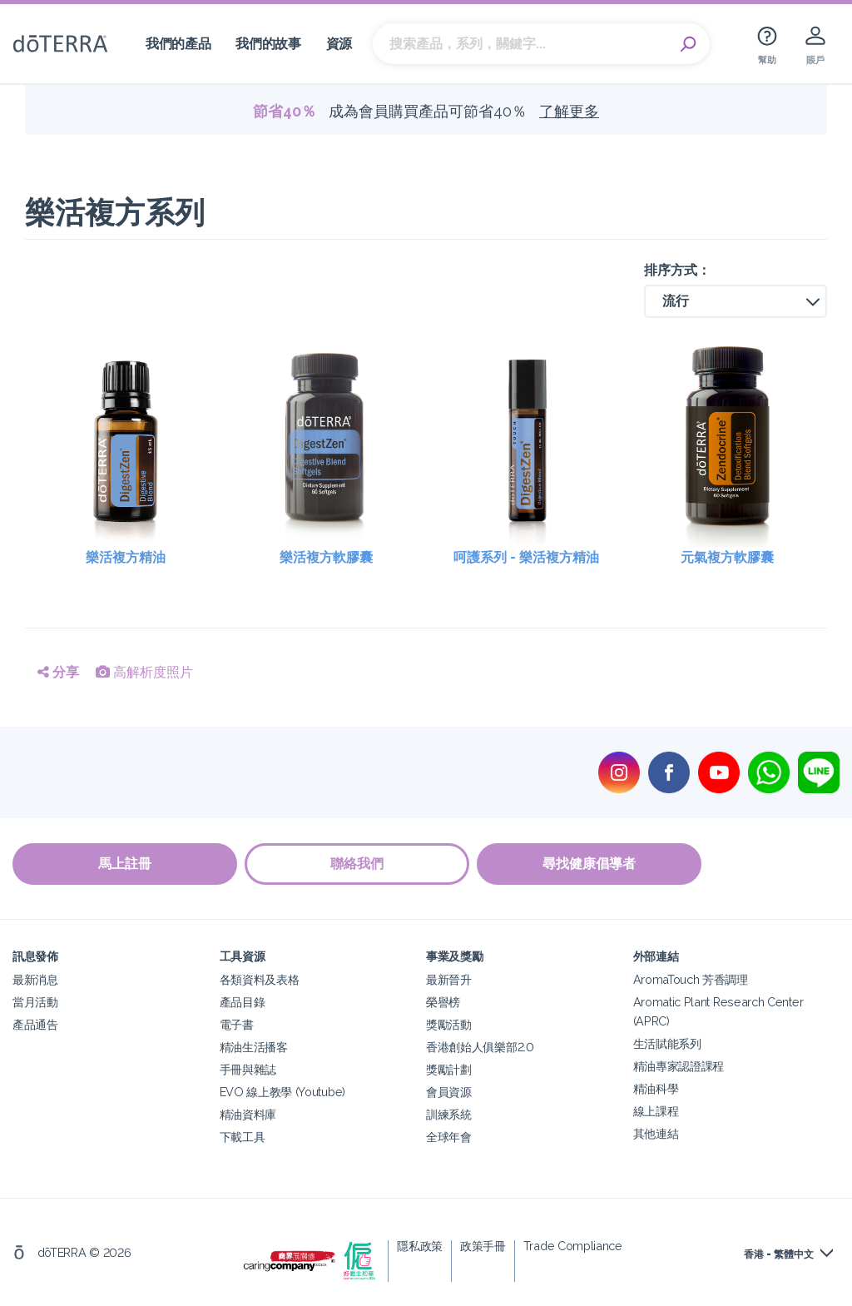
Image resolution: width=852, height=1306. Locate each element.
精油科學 (656, 1087)
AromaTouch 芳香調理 (690, 978)
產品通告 (35, 1023)
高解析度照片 (144, 672)
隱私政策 (420, 1245)
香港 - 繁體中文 (779, 1253)
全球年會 (449, 1136)
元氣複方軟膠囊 (727, 557)
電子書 (237, 1023)
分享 (58, 672)
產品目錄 (242, 1001)
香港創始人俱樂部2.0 (480, 1046)
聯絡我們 (357, 863)
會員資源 (449, 1091)
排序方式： (677, 270)
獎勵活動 (449, 1023)
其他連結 (656, 1132)
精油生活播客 (254, 1046)
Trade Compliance (572, 1245)
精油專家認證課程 (679, 1065)
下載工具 (242, 1136)
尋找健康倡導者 (590, 863)
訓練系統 (449, 1113)
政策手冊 (483, 1245)
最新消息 (35, 978)
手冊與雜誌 (248, 1068)
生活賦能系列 (667, 1042)
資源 (339, 44)
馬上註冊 (124, 863)
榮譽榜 (443, 1001)
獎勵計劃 (449, 1068)
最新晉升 (449, 978)
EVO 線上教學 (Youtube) (282, 1091)
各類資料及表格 (260, 978)
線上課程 (656, 1110)
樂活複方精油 (126, 557)
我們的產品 (178, 44)
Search (689, 44)
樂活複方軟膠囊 (326, 557)
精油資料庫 (248, 1113)
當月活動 (35, 1001)
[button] (735, 301)
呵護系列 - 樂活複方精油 (526, 557)
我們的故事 (267, 44)
